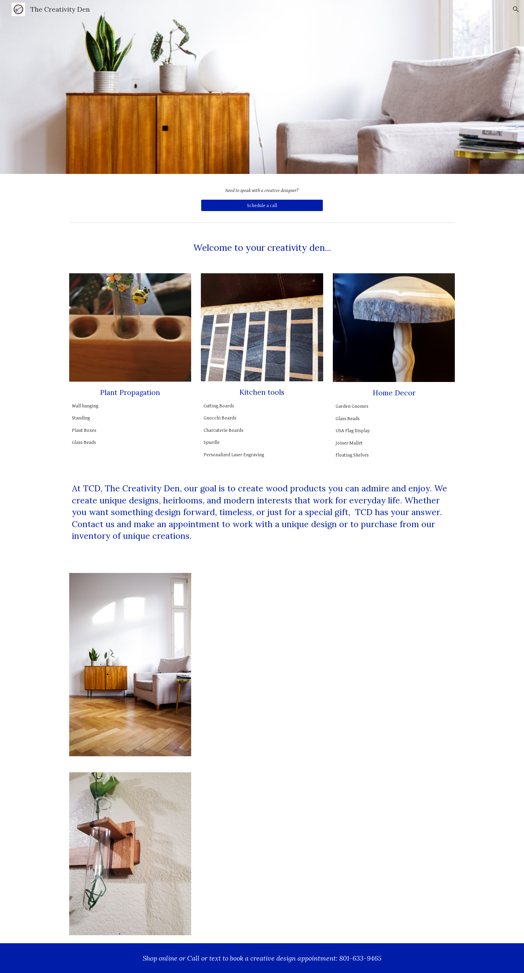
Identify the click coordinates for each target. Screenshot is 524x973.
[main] (262, 190)
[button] (516, 9)
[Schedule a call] (261, 205)
